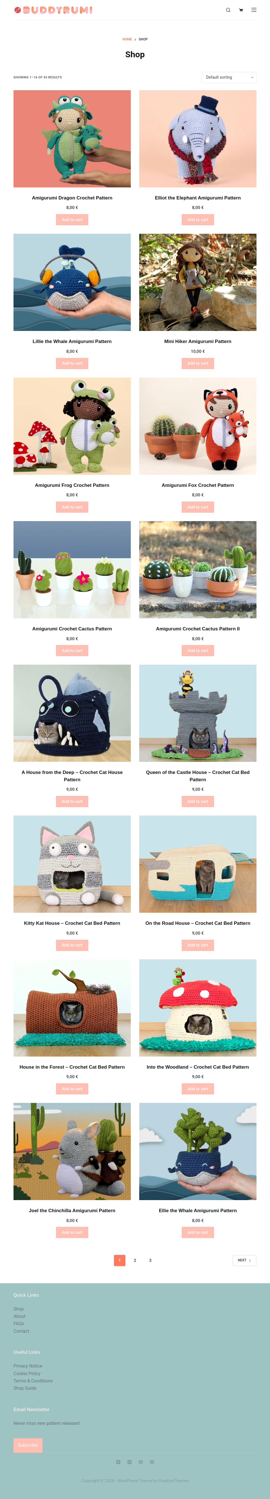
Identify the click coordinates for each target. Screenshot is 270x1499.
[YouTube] (118, 1462)
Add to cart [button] (72, 219)
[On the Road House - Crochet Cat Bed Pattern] (197, 864)
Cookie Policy (27, 1373)
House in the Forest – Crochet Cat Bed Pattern (72, 1067)
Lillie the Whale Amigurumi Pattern (72, 341)
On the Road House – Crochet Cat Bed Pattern (197, 923)
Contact (21, 1331)
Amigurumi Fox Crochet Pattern (198, 485)
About (20, 1316)
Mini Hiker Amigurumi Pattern (197, 341)
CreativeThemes (173, 1480)
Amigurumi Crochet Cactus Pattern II (198, 629)
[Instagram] (129, 1462)
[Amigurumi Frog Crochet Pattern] (72, 426)
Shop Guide (25, 1388)
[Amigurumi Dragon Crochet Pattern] (72, 138)
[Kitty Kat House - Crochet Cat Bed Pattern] (72, 864)
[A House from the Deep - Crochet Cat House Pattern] (72, 713)
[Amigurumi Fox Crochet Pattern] (197, 426)
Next (244, 1260)
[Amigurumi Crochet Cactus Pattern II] (197, 569)
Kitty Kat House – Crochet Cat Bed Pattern (72, 923)
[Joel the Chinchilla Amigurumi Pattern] (72, 1151)
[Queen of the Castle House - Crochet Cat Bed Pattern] (197, 713)
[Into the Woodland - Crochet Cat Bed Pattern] (197, 1008)
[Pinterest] (141, 1462)
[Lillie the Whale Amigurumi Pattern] (72, 282)
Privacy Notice (28, 1366)
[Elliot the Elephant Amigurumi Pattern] (197, 138)
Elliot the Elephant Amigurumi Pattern (198, 198)
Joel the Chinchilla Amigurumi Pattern (72, 1210)
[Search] (228, 10)
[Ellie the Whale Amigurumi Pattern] (197, 1151)
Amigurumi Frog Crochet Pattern (72, 485)
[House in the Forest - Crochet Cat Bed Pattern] (72, 1008)
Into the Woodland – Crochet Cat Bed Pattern (198, 1067)
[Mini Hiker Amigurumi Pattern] (197, 282)
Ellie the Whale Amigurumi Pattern (198, 1210)
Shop (19, 1309)
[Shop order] (229, 77)
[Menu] (253, 9)
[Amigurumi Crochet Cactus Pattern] (72, 569)
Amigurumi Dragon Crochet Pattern (72, 198)
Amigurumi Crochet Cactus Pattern (72, 629)
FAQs (19, 1323)
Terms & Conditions (33, 1381)
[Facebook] (152, 1462)
